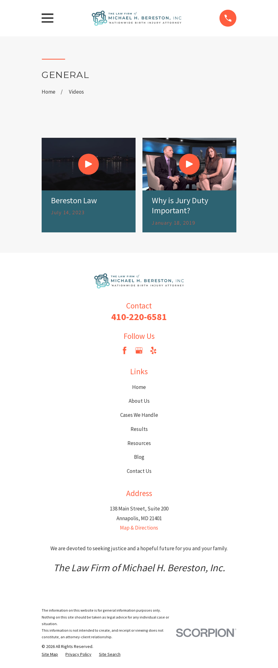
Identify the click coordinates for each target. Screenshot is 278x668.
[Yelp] (153, 350)
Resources (139, 443)
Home (139, 387)
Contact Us (139, 471)
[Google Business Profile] (139, 350)
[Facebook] (124, 350)
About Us (139, 400)
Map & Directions (139, 527)
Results (139, 429)
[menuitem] (50, 654)
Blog (139, 456)
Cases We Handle (139, 415)
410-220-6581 (139, 317)
